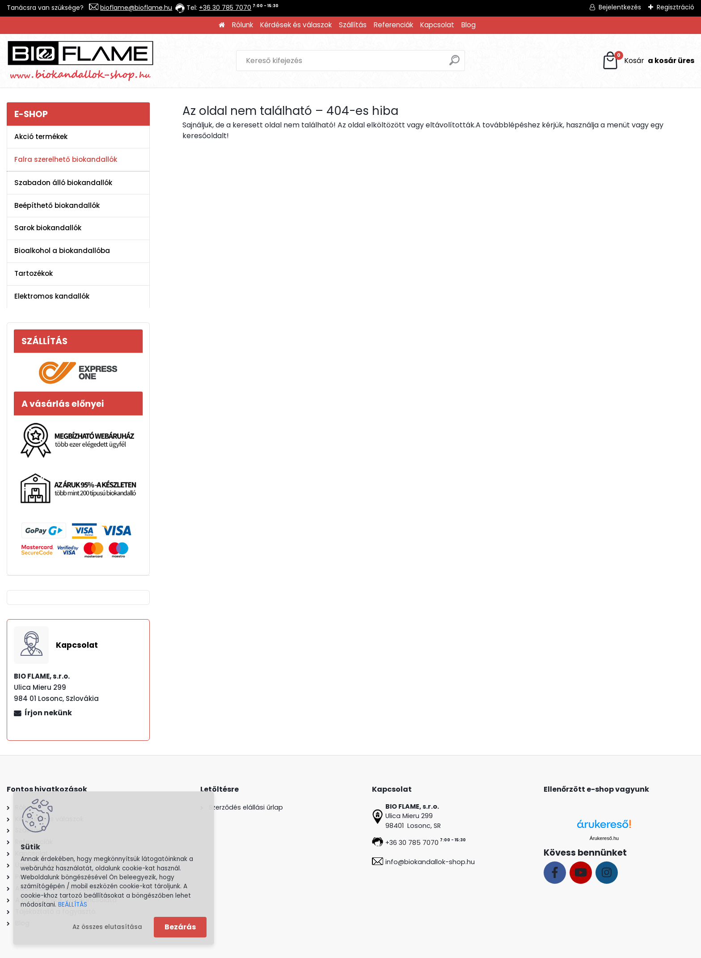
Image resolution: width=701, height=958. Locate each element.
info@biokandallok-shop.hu (430, 861)
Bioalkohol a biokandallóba (62, 250)
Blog (468, 25)
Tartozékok (33, 273)
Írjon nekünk (48, 713)
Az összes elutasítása (107, 927)
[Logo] (80, 60)
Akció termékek (41, 136)
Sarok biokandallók (47, 227)
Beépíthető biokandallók (57, 205)
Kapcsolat (437, 25)
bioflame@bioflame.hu (136, 7)
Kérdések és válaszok (296, 25)
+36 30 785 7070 (225, 7)
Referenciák (393, 25)
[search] (454, 63)
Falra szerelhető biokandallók (65, 159)
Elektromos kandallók (51, 296)
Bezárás (180, 927)
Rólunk (242, 25)
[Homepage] (222, 25)
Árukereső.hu (604, 838)
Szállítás (353, 25)
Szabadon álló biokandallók (63, 182)
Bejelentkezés (620, 7)
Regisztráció (675, 7)
